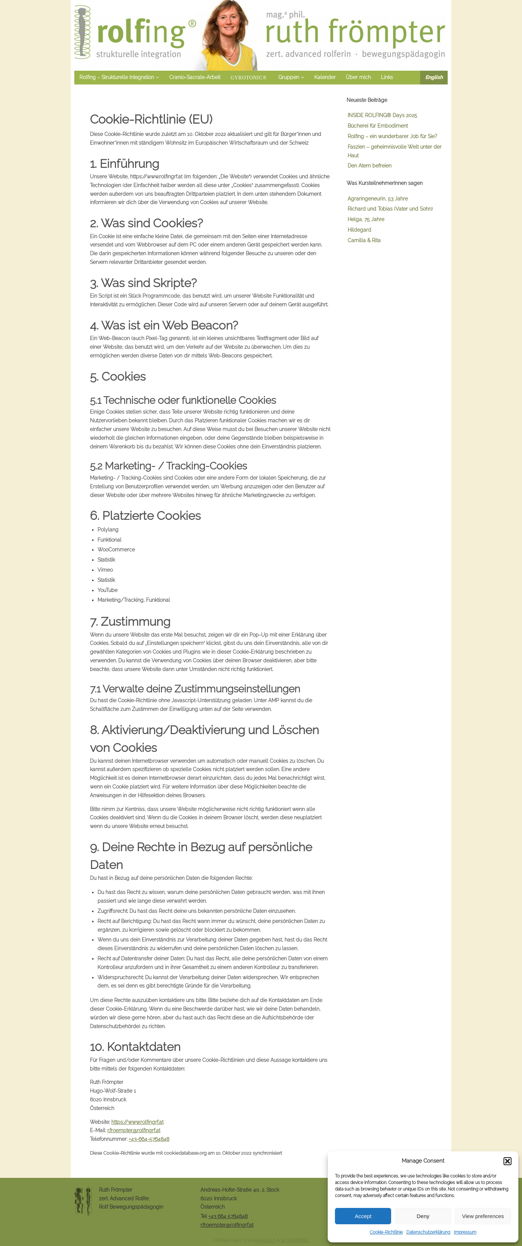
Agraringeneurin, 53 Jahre (378, 199)
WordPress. (295, 1240)
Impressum (465, 1232)
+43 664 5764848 (228, 1216)
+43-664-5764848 (149, 1139)
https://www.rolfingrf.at (137, 1122)
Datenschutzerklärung (428, 1232)
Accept (363, 1216)
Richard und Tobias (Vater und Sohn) (390, 209)
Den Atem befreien (370, 166)
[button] (507, 1161)
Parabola (264, 1240)
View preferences (483, 1216)
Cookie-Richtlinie (386, 1232)
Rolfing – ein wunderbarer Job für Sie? (392, 136)
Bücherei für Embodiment (378, 126)
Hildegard (359, 230)
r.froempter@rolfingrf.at (133, 1130)
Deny (423, 1216)
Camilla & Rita (364, 240)
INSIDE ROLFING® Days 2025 (382, 115)
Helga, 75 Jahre (366, 219)
